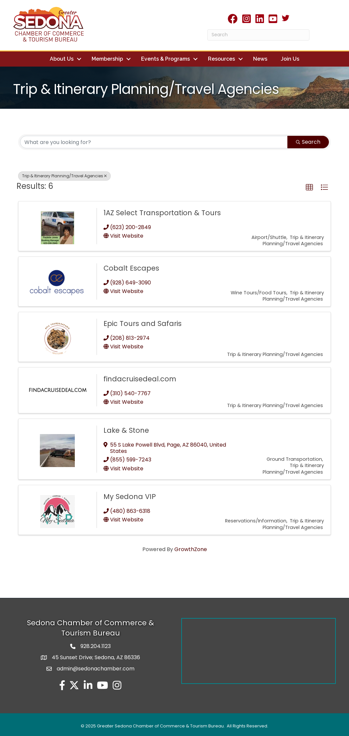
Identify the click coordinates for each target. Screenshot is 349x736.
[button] (309, 187)
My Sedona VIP (129, 496)
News (260, 59)
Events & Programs (165, 59)
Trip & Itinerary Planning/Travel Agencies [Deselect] (64, 176)
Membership (107, 59)
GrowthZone (190, 549)
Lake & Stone (126, 430)
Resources (221, 59)
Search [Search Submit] (308, 142)
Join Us (290, 59)
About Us (61, 59)
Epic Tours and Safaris (142, 323)
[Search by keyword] (154, 142)
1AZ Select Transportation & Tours (162, 213)
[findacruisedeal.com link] (57, 390)
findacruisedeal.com (139, 379)
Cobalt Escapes (131, 268)
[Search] (258, 35)
